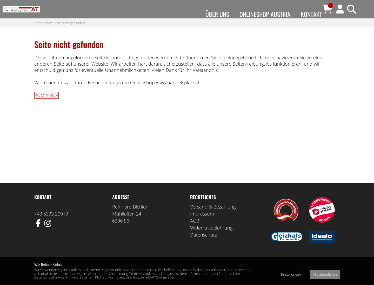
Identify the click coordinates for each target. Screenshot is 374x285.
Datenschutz (203, 245)
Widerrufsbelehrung (211, 238)
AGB (194, 231)
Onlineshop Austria (264, 14)
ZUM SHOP (46, 105)
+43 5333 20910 (51, 224)
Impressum (202, 224)
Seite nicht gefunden (69, 33)
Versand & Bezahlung (213, 217)
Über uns (217, 14)
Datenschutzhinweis (49, 277)
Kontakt (311, 14)
